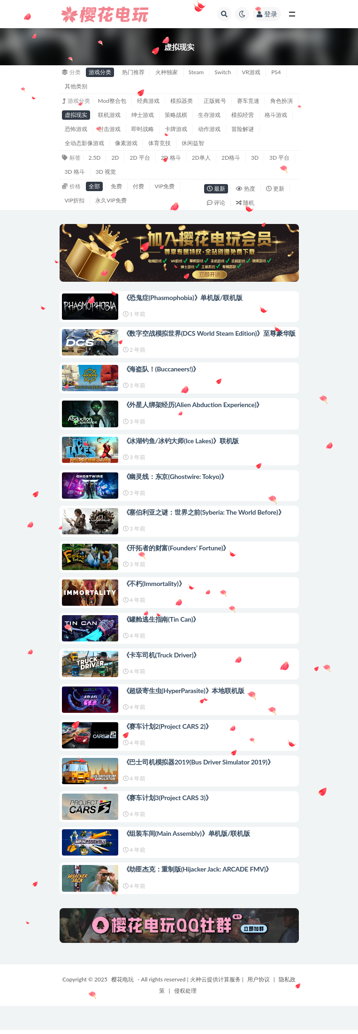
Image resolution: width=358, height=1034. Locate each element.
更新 (275, 188)
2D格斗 (230, 157)
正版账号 (215, 100)
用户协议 (258, 979)
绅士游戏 (142, 114)
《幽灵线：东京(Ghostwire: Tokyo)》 (175, 476)
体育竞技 (159, 143)
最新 (216, 188)
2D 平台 (139, 157)
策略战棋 (176, 114)
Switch (222, 72)
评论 (216, 202)
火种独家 (166, 72)
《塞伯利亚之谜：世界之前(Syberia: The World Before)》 (204, 512)
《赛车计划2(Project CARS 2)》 (167, 726)
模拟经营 (242, 114)
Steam (196, 72)
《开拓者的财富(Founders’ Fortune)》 (176, 548)
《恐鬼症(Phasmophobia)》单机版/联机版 (183, 297)
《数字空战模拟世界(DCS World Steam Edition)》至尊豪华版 (209, 333)
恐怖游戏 (76, 128)
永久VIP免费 (111, 200)
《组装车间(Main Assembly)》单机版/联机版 (186, 833)
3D (255, 157)
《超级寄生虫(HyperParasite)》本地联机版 (183, 690)
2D (115, 157)
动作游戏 (209, 128)
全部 (94, 186)
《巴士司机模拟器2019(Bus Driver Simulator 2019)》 (198, 762)
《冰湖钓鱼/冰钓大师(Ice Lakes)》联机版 (181, 441)
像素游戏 (126, 143)
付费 (138, 186)
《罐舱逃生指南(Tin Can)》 (161, 619)
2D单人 (201, 157)
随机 (245, 202)
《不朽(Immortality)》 (154, 583)
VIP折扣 (75, 200)
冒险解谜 (242, 128)
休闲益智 (193, 143)
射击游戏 (109, 128)
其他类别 (76, 86)
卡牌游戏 (176, 128)
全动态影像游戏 (84, 143)
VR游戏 (251, 72)
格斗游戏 (276, 114)
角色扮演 (281, 100)
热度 (245, 188)
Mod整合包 (112, 100)
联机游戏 (109, 114)
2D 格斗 (171, 157)
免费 (116, 186)
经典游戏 (148, 100)
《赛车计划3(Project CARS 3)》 (167, 798)
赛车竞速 (248, 100)
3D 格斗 (75, 171)
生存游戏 (209, 114)
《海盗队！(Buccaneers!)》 (161, 369)
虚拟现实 (76, 114)
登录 (267, 14)
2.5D (95, 157)
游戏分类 (100, 72)
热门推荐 (133, 72)
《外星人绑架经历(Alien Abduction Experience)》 (193, 405)
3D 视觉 (106, 171)
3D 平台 (279, 157)
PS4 (276, 72)
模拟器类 (181, 100)
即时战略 (142, 128)
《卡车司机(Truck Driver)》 (161, 655)
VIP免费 (165, 186)
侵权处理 (185, 990)
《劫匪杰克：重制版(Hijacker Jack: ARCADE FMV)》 (198, 869)
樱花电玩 (122, 979)
